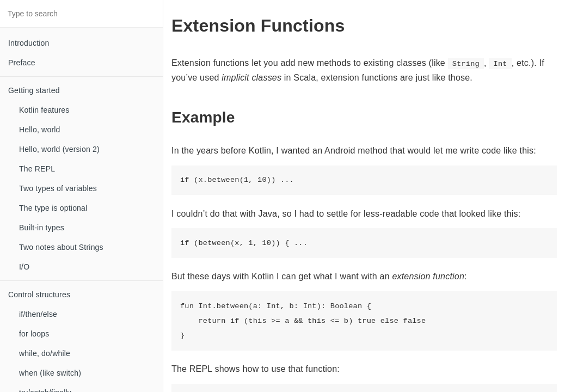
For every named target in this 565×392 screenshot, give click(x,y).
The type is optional (53, 208)
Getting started (34, 90)
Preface (21, 62)
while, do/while (44, 353)
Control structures (39, 294)
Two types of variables (58, 188)
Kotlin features (44, 110)
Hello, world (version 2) (59, 149)
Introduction (29, 43)
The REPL (37, 168)
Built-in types (41, 227)
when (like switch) (50, 373)
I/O (24, 266)
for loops (34, 333)
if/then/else (38, 314)
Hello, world (39, 129)
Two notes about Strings (61, 247)
